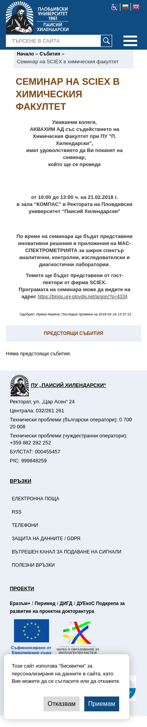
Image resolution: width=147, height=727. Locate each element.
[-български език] (125, 7)
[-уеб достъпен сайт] (114, 7)
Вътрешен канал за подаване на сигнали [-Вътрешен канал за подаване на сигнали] (67, 552)
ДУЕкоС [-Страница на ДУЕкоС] (85, 603)
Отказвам (61, 703)
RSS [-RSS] (17, 512)
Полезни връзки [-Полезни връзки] (33, 565)
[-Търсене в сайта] (59, 41)
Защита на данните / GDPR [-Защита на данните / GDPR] (46, 538)
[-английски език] (136, 7)
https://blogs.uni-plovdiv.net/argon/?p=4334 (82, 296)
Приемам (101, 703)
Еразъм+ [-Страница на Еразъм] (20, 603)
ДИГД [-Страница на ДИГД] (66, 603)
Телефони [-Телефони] (25, 525)
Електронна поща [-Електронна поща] (35, 498)
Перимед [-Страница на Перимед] (44, 603)
